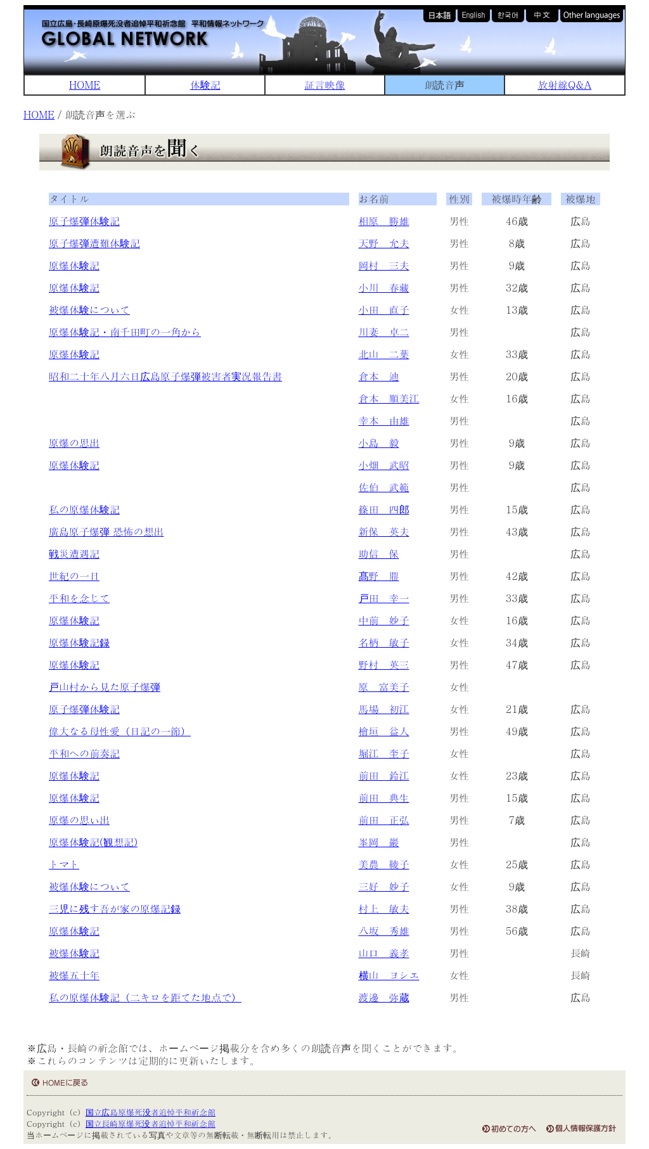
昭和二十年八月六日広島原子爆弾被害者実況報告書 (165, 376)
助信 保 (379, 553)
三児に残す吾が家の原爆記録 (115, 908)
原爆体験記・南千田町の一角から (125, 331)
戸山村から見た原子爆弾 (104, 686)
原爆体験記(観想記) (93, 842)
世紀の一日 (74, 575)
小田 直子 (384, 309)
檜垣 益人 (384, 731)
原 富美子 (384, 686)
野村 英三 (384, 664)
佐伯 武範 (384, 487)
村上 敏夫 (384, 908)
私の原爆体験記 (84, 509)
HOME (84, 84)
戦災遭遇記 (74, 553)
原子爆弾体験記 (84, 221)
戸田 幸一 (384, 598)
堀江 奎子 (384, 753)
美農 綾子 (384, 864)
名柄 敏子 (384, 642)
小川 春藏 (384, 287)
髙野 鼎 (379, 575)
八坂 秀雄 (384, 930)
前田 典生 (384, 797)
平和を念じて (79, 598)
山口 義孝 (384, 953)
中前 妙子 (384, 620)
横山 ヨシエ (389, 975)
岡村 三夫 (384, 265)
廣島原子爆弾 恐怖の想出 (106, 531)
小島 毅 (379, 442)
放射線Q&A (564, 84)
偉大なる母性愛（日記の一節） (120, 731)
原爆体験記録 (79, 642)
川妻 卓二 (384, 331)
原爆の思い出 (79, 819)
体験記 (205, 84)
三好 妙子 (384, 886)
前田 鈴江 (384, 775)
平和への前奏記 (84, 753)
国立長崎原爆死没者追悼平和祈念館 (150, 1123)
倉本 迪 (379, 376)
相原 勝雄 (384, 221)
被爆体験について (89, 309)
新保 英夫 (384, 531)
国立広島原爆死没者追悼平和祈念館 (150, 1112)
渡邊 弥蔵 (384, 997)
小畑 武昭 (384, 465)
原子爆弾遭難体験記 (94, 243)
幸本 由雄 (384, 420)
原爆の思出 (74, 442)
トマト (64, 864)
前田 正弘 (384, 819)
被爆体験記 (74, 953)
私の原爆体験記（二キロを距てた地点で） (145, 997)
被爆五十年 (74, 975)
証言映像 (324, 84)
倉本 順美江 (389, 398)
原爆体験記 (74, 265)
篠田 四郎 (384, 509)
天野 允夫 (384, 243)
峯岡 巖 (379, 842)
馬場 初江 (384, 709)
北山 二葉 (384, 354)
